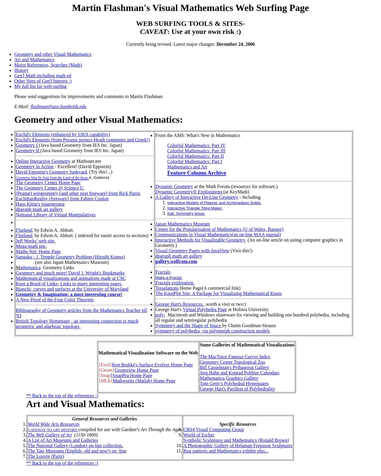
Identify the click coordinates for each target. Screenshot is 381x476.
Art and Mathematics (34, 59)
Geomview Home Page (137, 370)
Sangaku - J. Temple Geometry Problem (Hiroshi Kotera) (70, 256)
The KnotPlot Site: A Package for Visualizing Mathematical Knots (218, 293)
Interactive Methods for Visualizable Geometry (200, 239)
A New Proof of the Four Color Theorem (54, 299)
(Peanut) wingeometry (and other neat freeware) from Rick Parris (78, 193)
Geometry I (27, 145)
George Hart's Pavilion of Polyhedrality (237, 388)
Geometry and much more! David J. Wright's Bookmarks (70, 272)
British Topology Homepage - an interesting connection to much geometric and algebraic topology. (77, 324)
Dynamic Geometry (174, 186)
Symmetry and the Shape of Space (188, 325)
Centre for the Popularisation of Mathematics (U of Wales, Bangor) (219, 229)
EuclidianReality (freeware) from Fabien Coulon (62, 198)
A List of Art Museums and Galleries (63, 440)
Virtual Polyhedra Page (205, 309)
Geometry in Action (35, 166)
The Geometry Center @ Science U (50, 187)
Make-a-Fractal (168, 277)
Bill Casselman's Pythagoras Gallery (234, 367)
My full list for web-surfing (40, 86)
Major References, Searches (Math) (48, 64)
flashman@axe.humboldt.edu (58, 106)
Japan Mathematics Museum (182, 223)
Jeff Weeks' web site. (35, 240)
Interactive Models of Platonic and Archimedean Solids (214, 203)
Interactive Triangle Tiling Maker (195, 208)
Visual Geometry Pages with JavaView (192, 250)
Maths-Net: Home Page (38, 251)
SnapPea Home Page (132, 375)
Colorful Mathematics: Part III (196, 150)
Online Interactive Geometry (43, 161)
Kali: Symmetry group (186, 213)
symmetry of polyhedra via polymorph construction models (212, 330)
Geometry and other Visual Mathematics (52, 54)
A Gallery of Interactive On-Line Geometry (196, 197)
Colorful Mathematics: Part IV (196, 145)
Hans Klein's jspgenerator (40, 204)
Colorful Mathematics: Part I (194, 161)
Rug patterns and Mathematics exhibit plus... (225, 450)
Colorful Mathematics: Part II (195, 156)
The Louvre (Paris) (46, 456)
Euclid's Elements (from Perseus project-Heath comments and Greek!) (83, 139)
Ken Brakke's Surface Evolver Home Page (152, 364)
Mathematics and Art (187, 166)
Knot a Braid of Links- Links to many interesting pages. (69, 283)
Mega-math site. (31, 246)
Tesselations (167, 288)
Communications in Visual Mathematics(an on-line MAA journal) (218, 234)
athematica (30, 267)
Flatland (24, 230)
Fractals (163, 272)
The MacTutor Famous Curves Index (235, 356)
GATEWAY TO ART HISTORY (53, 430)
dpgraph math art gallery (39, 209)
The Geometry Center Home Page (48, 182)
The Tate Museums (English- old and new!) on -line (77, 450)
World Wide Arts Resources (53, 424)
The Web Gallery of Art (50, 434)
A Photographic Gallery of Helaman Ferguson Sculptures (237, 445)
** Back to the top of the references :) (62, 395)
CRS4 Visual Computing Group (213, 429)
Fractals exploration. (175, 282)
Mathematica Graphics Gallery (229, 378)
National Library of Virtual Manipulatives (56, 214)
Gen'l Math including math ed (42, 75)
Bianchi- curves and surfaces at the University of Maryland (72, 288)
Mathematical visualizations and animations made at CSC (71, 278)
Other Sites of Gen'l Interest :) (43, 80)
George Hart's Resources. (179, 304)
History (21, 70)
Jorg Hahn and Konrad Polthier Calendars (239, 372)
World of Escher (198, 434)
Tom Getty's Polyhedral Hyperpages (234, 383)
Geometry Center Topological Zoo (232, 362)
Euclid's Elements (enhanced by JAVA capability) (63, 134)
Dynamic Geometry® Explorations (189, 191)
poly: (160, 314)
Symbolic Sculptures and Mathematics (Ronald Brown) (236, 440)
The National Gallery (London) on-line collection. (75, 445)
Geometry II (28, 150)
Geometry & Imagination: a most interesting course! (69, 294)
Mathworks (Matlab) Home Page (144, 380)
